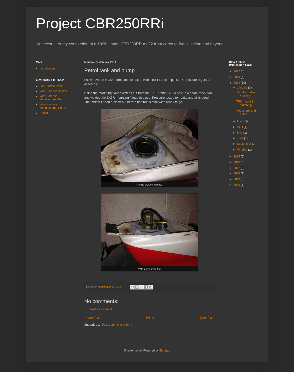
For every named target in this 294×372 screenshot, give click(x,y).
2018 (237, 173)
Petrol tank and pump (246, 112)
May (240, 132)
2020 (237, 184)
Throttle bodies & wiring (245, 94)
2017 (237, 168)
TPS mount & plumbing (244, 103)
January (242, 87)
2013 (237, 77)
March (241, 121)
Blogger (164, 350)
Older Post (206, 317)
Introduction (47, 68)
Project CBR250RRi (100, 23)
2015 (237, 156)
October (242, 149)
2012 (237, 71)
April (240, 127)
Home (150, 317)
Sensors (45, 113)
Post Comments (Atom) (117, 324)
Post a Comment (101, 309)
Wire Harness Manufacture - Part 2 (53, 106)
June (240, 138)
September (244, 143)
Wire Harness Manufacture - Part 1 (53, 97)
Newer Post (92, 317)
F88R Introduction (51, 86)
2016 (237, 162)
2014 (237, 82)
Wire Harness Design (53, 91)
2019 (237, 179)
